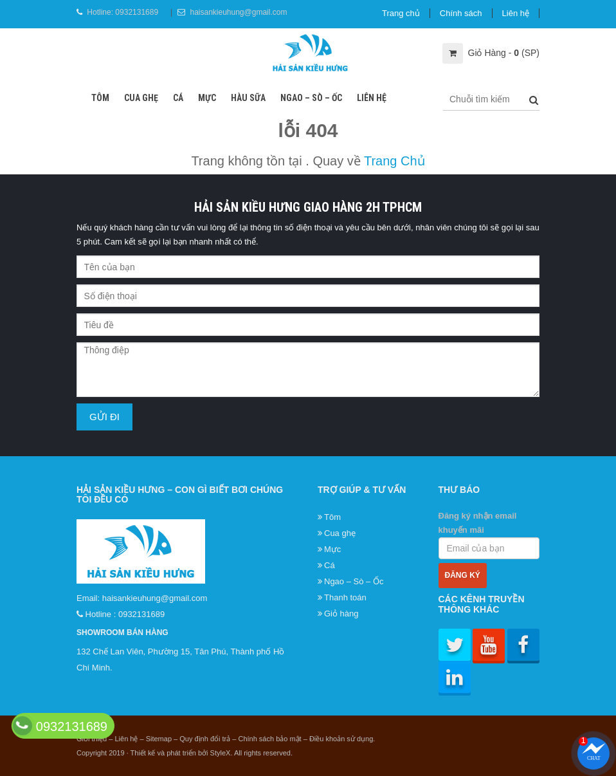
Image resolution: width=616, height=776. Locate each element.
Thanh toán (345, 597)
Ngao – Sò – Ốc (311, 98)
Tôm (100, 98)
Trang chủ (401, 13)
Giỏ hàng (341, 613)
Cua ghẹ (141, 98)
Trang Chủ (394, 161)
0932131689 (136, 12)
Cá (178, 98)
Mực (207, 98)
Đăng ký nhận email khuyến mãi (489, 535)
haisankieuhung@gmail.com (238, 12)
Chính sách (461, 13)
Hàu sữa (248, 98)
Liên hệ (515, 13)
